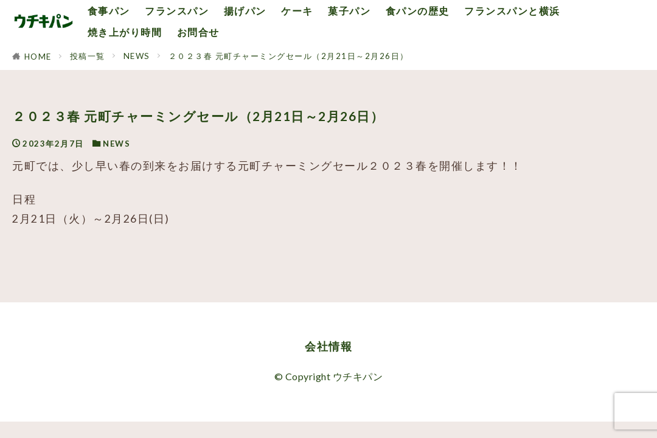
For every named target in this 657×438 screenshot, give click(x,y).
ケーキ (297, 10)
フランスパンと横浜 (512, 10)
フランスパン (177, 10)
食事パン (109, 10)
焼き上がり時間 (125, 32)
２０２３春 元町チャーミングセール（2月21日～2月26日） (289, 56)
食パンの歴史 (418, 10)
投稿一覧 (87, 56)
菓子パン (349, 10)
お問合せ (198, 32)
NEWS (136, 56)
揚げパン (245, 10)
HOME (38, 56)
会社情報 (328, 346)
